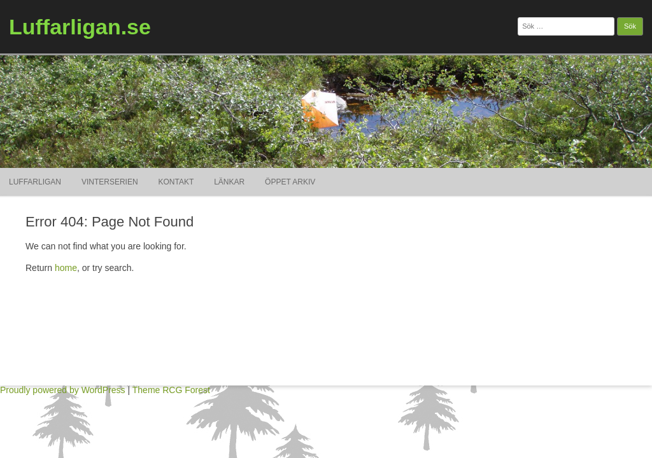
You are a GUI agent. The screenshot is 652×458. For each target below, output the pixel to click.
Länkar (229, 181)
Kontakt (176, 181)
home (66, 268)
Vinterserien (110, 181)
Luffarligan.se (80, 27)
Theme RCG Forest (171, 390)
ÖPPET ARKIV (290, 181)
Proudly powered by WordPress (62, 390)
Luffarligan (35, 181)
